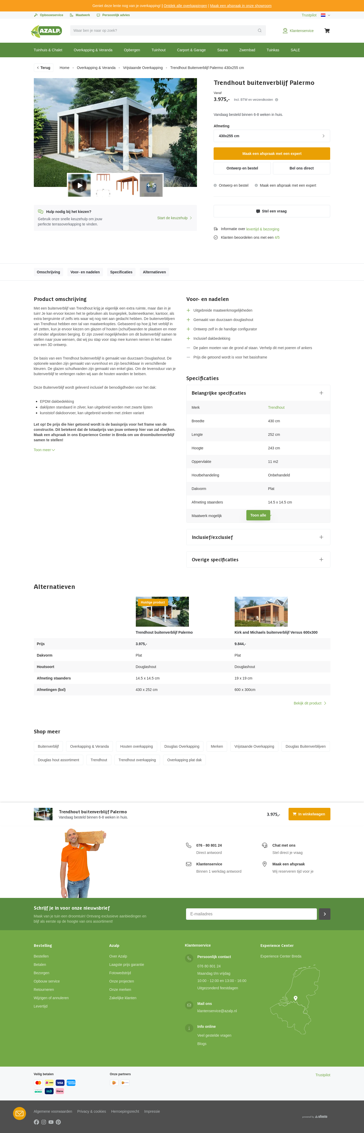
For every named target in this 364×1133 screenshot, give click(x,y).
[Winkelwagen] (327, 31)
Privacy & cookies (91, 1111)
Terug (43, 68)
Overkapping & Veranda (93, 50)
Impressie (152, 1111)
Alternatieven (154, 272)
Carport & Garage (191, 50)
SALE (295, 50)
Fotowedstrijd (120, 973)
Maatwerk (79, 15)
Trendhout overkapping (137, 760)
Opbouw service (47, 981)
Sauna (222, 50)
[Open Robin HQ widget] (19, 1113)
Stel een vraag (271, 211)
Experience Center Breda (280, 956)
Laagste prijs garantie (126, 964)
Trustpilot (309, 15)
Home (64, 68)
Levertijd (41, 1006)
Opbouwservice (48, 15)
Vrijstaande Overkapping (143, 68)
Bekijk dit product (310, 703)
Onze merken (120, 989)
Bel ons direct (302, 168)
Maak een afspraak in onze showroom (241, 6)
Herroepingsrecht (125, 1111)
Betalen (40, 964)
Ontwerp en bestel (242, 168)
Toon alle (258, 515)
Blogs (202, 1044)
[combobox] (168, 30)
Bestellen (41, 956)
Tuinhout (158, 50)
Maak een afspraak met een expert (272, 154)
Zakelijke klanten (122, 998)
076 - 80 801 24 (209, 845)
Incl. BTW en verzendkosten (256, 100)
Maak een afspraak (288, 864)
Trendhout (276, 407)
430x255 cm (272, 136)
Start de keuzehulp (175, 218)
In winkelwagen (309, 814)
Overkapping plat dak (184, 760)
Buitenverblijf (48, 746)
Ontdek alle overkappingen (185, 6)
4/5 (276, 237)
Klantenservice (209, 864)
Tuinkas (273, 50)
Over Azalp (118, 956)
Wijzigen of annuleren (51, 998)
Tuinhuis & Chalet (48, 50)
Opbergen (132, 50)
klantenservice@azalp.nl (217, 1011)
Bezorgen (41, 973)
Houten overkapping (136, 746)
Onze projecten (121, 981)
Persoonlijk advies (113, 15)
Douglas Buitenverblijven (306, 746)
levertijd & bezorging (262, 229)
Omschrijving (48, 272)
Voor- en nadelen (85, 272)
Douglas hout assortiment (58, 760)
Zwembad (247, 50)
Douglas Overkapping (182, 746)
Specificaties (121, 272)
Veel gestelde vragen (214, 1035)
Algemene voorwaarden (53, 1111)
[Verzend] (260, 30)
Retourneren (44, 989)
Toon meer (45, 450)
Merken (217, 746)
